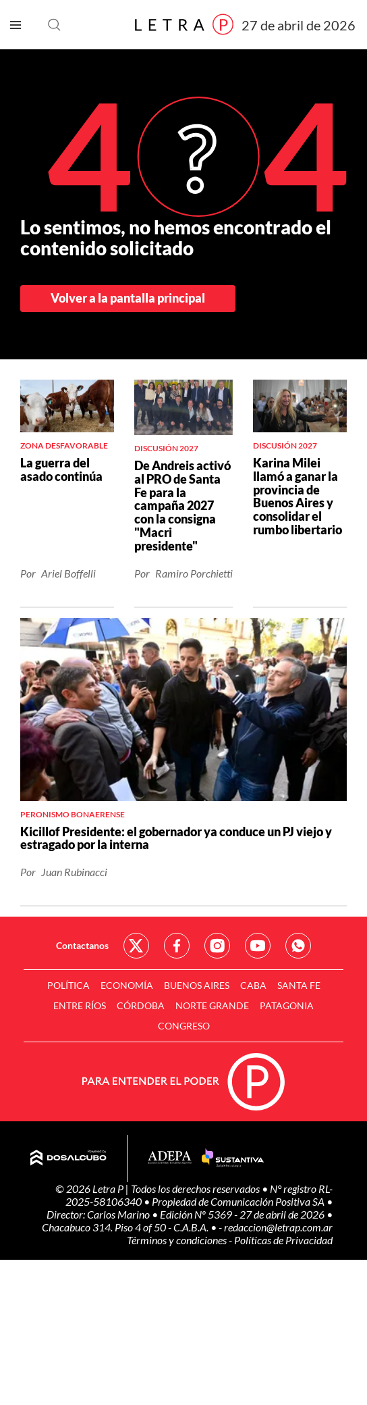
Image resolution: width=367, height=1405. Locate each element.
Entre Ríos (79, 1005)
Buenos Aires (196, 985)
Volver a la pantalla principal (128, 297)
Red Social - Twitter (136, 946)
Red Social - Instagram (217, 946)
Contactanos (82, 945)
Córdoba (141, 1005)
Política (68, 985)
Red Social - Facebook (177, 946)
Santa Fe (298, 985)
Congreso (184, 1025)
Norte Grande (212, 1005)
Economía (127, 985)
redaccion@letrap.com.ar (278, 1227)
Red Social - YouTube (258, 946)
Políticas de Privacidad (283, 1239)
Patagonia (287, 1005)
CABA (253, 985)
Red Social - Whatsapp (298, 946)
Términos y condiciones (178, 1239)
